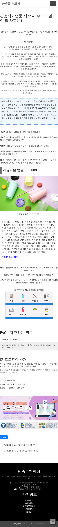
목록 (3, 437)
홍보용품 (29, 509)
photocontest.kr (39, 524)
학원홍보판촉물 (29, 506)
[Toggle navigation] (53, 3)
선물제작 (29, 500)
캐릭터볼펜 (43, 115)
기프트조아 (34, 214)
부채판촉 (29, 503)
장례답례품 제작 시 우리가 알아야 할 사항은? (19, 445)
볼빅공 (29, 512)
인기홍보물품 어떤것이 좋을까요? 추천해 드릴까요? (21, 451)
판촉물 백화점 (11, 3)
